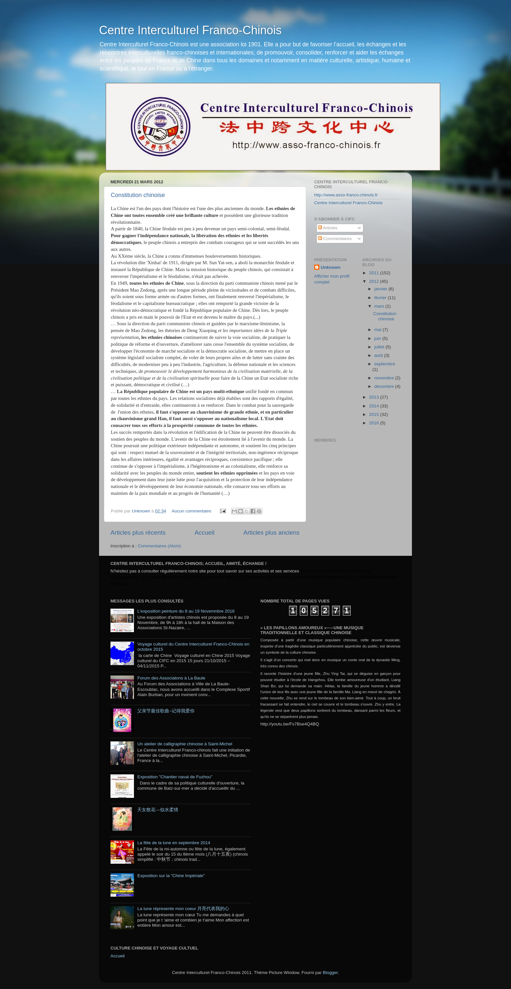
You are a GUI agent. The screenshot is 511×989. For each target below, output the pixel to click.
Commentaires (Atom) (159, 545)
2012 (374, 281)
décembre (384, 386)
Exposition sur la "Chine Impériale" (171, 875)
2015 (374, 414)
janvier (381, 288)
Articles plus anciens (271, 532)
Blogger (330, 972)
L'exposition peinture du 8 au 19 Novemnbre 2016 (185, 611)
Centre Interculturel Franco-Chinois (190, 30)
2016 (374, 422)
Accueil (204, 532)
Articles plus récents (138, 532)
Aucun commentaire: (192, 511)
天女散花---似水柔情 (157, 809)
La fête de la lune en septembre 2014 (173, 842)
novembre (384, 377)
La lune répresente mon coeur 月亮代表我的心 (183, 908)
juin (378, 338)
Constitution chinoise (138, 195)
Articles (327, 227)
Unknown (331, 267)
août (379, 355)
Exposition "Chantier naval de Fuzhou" (174, 776)
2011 (374, 272)
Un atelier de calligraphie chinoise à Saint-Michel (184, 743)
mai (378, 329)
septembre (384, 363)
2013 (374, 397)
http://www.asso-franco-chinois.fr (346, 194)
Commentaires (335, 238)
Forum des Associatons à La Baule (171, 678)
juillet (380, 346)
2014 (374, 405)
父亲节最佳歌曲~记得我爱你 (166, 710)
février (381, 297)
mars (380, 306)
